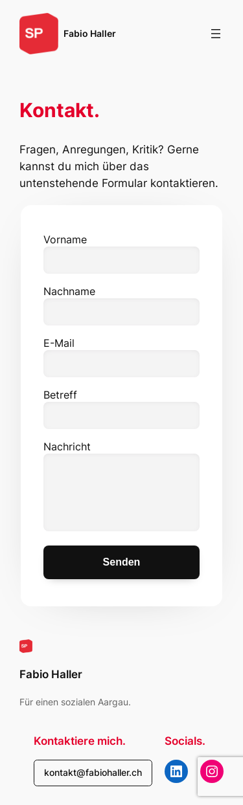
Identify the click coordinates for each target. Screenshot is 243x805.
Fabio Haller (90, 33)
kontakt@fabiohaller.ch (93, 772)
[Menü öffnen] (216, 33)
